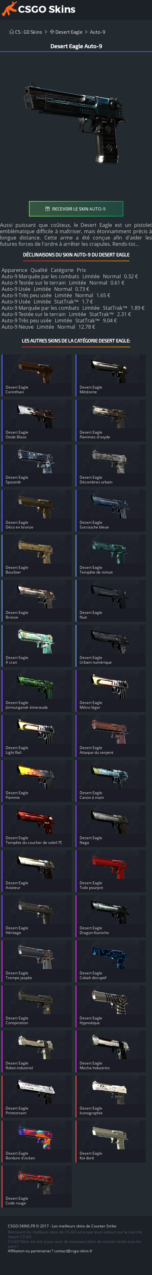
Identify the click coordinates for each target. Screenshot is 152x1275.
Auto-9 (97, 32)
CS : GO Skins (25, 32)
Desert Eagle (66, 32)
